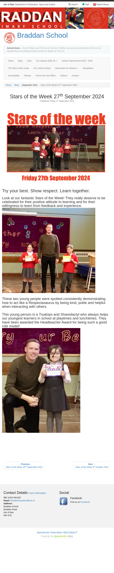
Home (11, 61)
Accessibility (13, 75)
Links (29, 61)
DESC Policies (70, 532)
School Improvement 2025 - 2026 (77, 61)
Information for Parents (66, 68)
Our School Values (42, 68)
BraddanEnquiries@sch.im (22, 500)
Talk (87, 4)
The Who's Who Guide (18, 68)
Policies (27, 75)
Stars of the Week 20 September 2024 (24, 465)
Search (73, 4)
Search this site (43, 532)
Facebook (85, 502)
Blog (20, 61)
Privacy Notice (56, 532)
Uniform (63, 75)
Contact (75, 75)
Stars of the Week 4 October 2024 (92, 465)
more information (37, 493)
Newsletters (88, 68)
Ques (63, 536)
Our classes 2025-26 (46, 61)
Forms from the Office (46, 75)
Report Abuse (102, 4)
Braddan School (42, 35)
